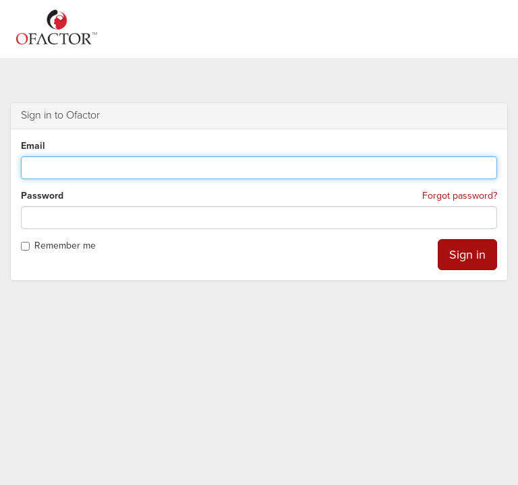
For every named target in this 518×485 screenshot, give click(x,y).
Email (33, 146)
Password (42, 195)
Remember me (58, 245)
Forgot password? (459, 195)
